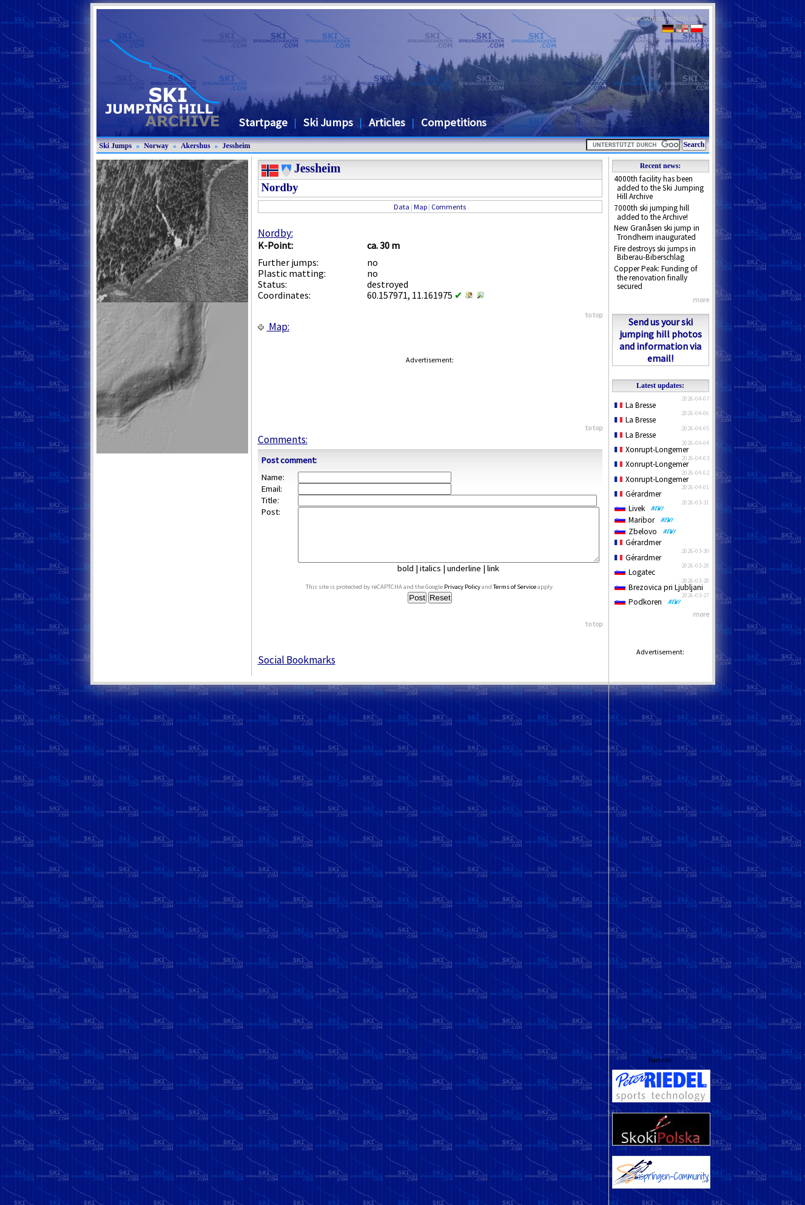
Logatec (635, 572)
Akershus (196, 145)
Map (420, 206)
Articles (387, 122)
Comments (448, 206)
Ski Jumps (328, 122)
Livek (639, 508)
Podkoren (648, 602)
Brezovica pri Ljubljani (659, 587)
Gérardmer (638, 494)
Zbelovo (645, 531)
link (498, 579)
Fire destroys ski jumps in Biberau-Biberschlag (655, 253)
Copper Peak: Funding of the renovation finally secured (656, 277)
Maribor (644, 520)
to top (593, 314)
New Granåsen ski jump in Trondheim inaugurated (656, 232)
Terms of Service (526, 598)
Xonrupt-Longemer (652, 449)
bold (410, 579)
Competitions (454, 122)
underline (469, 579)
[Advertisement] (660, 844)
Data (401, 206)
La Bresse (635, 405)
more (701, 299)
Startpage (263, 122)
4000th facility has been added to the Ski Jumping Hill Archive (659, 188)
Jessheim (237, 145)
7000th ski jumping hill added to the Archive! (651, 212)
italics (435, 579)
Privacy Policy (474, 598)
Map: (273, 326)
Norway (156, 145)
